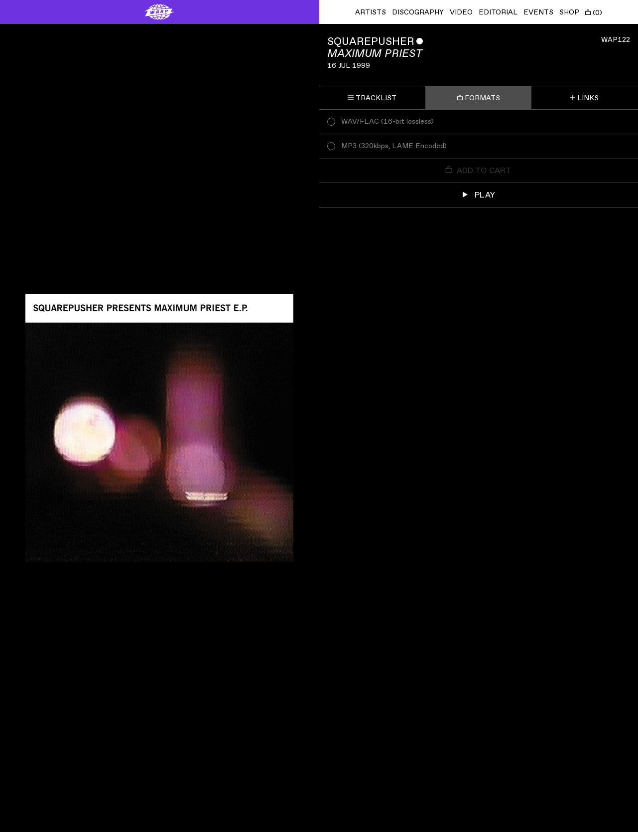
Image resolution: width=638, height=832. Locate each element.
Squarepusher (370, 41)
